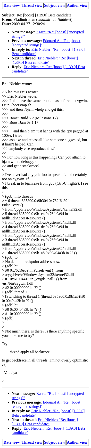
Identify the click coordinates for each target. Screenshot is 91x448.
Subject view (54, 5)
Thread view (32, 5)
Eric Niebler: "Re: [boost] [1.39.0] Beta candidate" (45, 60)
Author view (77, 5)
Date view (12, 5)
